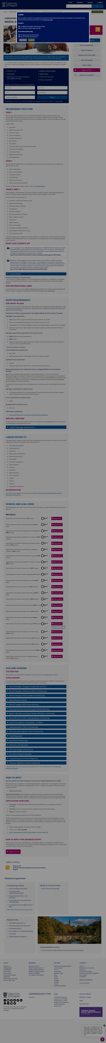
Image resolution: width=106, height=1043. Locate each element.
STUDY (5, 963)
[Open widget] (102, 1039)
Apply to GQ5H (58, 556)
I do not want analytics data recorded (30, 28)
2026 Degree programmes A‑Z (17, 923)
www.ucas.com (18, 827)
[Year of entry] (52, 92)
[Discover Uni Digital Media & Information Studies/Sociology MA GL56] (46, 637)
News (55, 975)
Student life (6, 977)
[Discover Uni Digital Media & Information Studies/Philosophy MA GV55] (46, 605)
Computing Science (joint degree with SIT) (21, 905)
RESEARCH (32, 963)
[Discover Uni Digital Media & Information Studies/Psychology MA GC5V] (46, 623)
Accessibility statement (60, 997)
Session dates (11, 74)
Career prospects (87, 50)
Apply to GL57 (57, 574)
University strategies (60, 985)
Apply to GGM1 (58, 593)
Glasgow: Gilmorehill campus (48, 71)
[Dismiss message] (104, 1025)
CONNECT (82, 963)
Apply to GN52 (58, 531)
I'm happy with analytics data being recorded (32, 26)
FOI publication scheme (60, 1000)
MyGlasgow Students (85, 997)
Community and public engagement (89, 973)
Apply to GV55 (57, 605)
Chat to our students (87, 75)
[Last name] (52, 88)
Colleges (56, 980)
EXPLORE (57, 963)
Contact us (32, 997)
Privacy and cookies (59, 1004)
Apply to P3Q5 (57, 587)
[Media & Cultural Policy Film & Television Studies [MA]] (53, 887)
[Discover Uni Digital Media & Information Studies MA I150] (46, 518)
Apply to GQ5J (57, 549)
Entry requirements (86, 45)
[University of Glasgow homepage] (9, 4)
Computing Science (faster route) (18, 897)
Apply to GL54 (57, 632)
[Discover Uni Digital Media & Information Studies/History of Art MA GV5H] (46, 580)
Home (5, 12)
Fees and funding (87, 60)
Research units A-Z (34, 966)
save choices (23, 40)
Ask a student (83, 975)
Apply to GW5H (58, 599)
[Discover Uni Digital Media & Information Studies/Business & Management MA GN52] (46, 530)
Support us (82, 970)
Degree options (44, 74)
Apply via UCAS (14, 852)
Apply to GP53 (57, 562)
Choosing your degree (15, 928)
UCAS (59, 781)
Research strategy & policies (36, 971)
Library (56, 984)
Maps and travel (58, 973)
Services (56, 982)
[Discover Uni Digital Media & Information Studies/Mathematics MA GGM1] (46, 592)
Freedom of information (60, 999)
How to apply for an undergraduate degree (21, 931)
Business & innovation (85, 971)
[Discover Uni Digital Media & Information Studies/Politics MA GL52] (46, 611)
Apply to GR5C (57, 568)
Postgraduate (7, 970)
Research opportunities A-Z (36, 968)
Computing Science (16, 892)
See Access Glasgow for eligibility (16, 347)
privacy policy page (47, 20)
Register (52, 97)
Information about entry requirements (20, 926)
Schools (56, 978)
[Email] (20, 92)
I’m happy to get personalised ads (29, 35)
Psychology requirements (58, 628)
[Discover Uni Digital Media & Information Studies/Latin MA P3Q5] (46, 586)
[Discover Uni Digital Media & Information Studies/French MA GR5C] (46, 568)
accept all (31, 40)
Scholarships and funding (10, 978)
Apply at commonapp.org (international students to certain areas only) (28, 832)
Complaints (82, 977)
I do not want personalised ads (28, 37)
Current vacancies (84, 983)
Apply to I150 (57, 518)
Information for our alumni (86, 968)
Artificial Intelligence (18, 888)
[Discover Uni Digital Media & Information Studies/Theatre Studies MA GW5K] (46, 650)
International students (9, 975)
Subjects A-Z (6, 966)
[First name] (20, 88)
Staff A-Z (81, 966)
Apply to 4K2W (58, 617)
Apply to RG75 (57, 543)
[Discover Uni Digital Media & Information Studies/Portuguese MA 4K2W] (46, 617)
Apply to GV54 (57, 524)
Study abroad (51, 291)
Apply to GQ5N (58, 537)
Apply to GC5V (57, 624)
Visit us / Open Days (9, 980)
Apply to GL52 (57, 611)
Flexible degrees (40, 186)
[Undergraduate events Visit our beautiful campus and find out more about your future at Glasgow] (69, 935)
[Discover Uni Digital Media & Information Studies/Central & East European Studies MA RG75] (46, 543)
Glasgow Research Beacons (36, 970)
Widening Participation (15, 791)
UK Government (49, 421)
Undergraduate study (15, 12)
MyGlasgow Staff (84, 1004)
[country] (20, 97)
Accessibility (57, 971)
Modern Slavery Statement (61, 1002)
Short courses (7, 973)
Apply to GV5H (58, 580)
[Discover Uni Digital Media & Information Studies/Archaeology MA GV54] (46, 524)
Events (56, 977)
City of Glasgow (58, 968)
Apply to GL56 (57, 638)
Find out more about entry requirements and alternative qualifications (28, 415)
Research (80, 2)
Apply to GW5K (58, 650)
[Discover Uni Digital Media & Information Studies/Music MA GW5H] (46, 599)
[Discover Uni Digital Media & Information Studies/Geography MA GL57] (46, 574)
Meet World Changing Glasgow (62, 966)
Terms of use (57, 1006)
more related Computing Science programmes (19, 909)
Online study (7, 971)
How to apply (86, 65)
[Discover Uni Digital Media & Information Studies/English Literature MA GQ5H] (46, 555)
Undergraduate (7, 968)
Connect (100, 2)
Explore (90, 2)
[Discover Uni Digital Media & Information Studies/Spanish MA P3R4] (46, 644)
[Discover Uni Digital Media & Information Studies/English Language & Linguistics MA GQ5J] (46, 549)
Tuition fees (48, 675)
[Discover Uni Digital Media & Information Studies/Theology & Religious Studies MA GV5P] (46, 656)
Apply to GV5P (57, 656)
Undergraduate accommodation (18, 936)
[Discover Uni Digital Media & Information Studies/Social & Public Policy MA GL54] (46, 631)
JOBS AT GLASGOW (85, 980)
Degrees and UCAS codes (86, 55)
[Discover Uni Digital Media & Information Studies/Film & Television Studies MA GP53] (46, 561)
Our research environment (36, 975)
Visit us (56, 970)
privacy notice (59, 101)
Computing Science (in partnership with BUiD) (20, 901)
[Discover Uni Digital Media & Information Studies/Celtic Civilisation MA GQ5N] (46, 537)
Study (70, 2)
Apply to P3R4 (57, 644)
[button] (36, 273)
